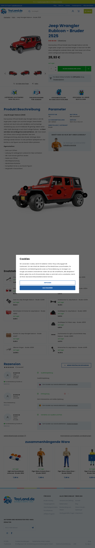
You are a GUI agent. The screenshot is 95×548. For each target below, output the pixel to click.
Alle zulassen (47, 288)
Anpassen (47, 283)
